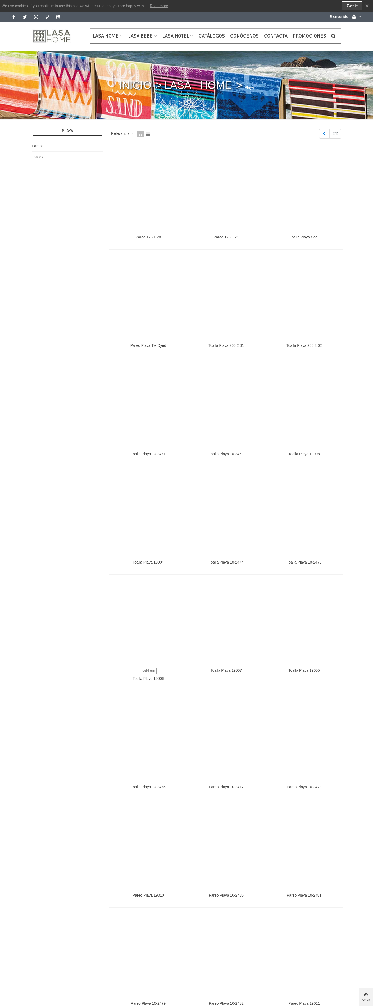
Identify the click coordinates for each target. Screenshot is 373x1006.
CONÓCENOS (244, 36)
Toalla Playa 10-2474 (226, 562)
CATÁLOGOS (212, 36)
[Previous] (324, 134)
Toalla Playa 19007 (226, 670)
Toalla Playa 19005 (304, 670)
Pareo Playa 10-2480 (226, 895)
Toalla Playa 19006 (148, 678)
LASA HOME (106, 36)
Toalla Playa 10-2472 (226, 454)
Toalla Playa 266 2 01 (226, 345)
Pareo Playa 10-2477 (226, 787)
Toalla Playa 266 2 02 (304, 345)
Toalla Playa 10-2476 (304, 562)
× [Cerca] (367, 5)
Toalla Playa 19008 (304, 454)
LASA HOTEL (175, 36)
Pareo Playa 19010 (148, 895)
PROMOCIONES (309, 36)
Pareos (37, 146)
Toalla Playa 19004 (148, 562)
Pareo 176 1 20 (148, 237)
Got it (352, 6)
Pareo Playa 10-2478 (304, 787)
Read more (159, 6)
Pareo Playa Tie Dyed (148, 345)
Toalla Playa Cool (304, 237)
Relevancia (122, 133)
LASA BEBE (140, 36)
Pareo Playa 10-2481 (304, 895)
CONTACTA (276, 36)
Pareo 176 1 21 (226, 237)
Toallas (37, 157)
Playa (67, 130)
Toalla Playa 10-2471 (148, 454)
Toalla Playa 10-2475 (148, 787)
